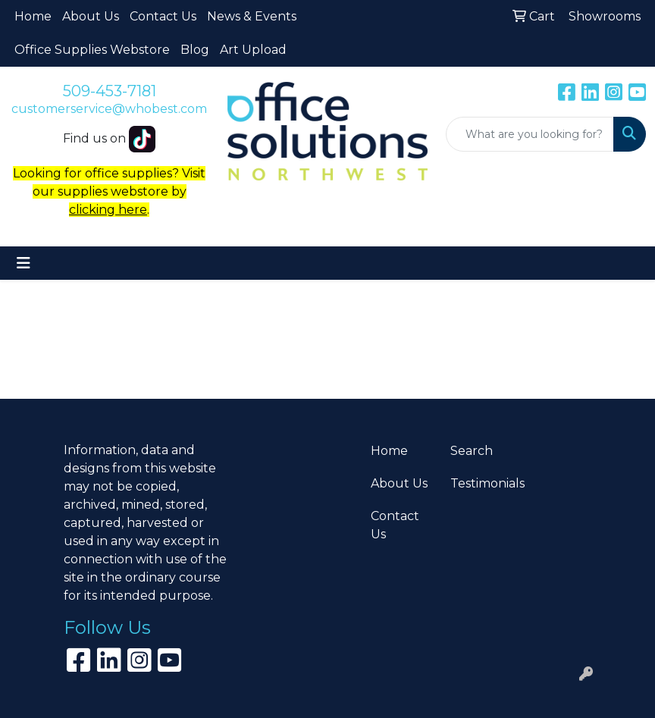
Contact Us (163, 16)
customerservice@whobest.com (109, 109)
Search (471, 451)
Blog (194, 49)
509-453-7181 (109, 91)
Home (33, 16)
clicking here (108, 209)
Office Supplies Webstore (92, 49)
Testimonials (481, 483)
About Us (90, 16)
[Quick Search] (530, 134)
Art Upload (253, 49)
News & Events (251, 16)
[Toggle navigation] (23, 263)
